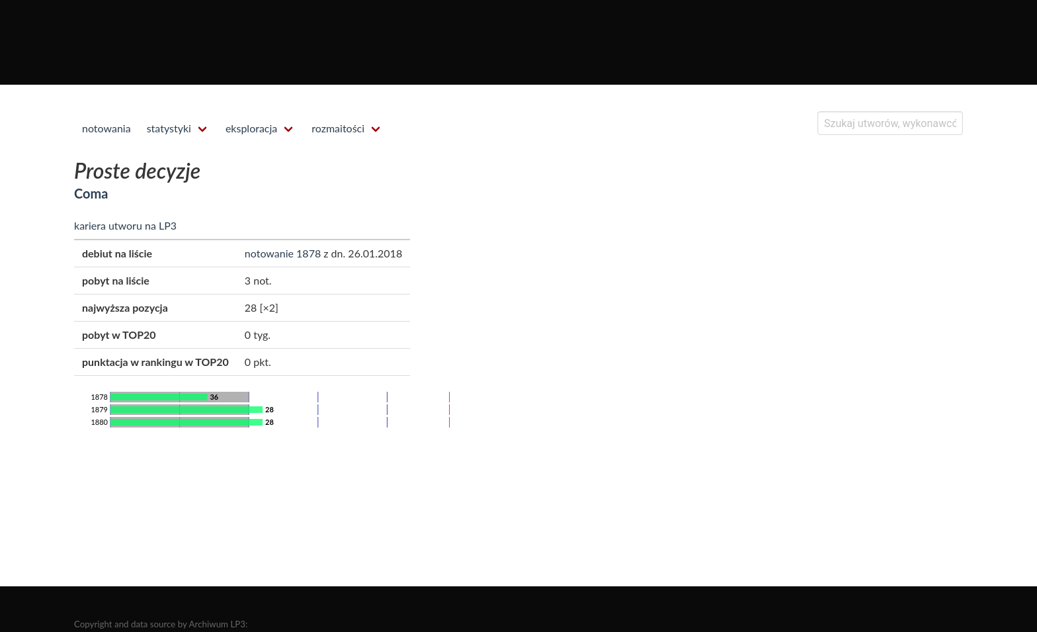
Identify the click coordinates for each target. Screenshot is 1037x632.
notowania (106, 128)
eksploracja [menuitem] (251, 128)
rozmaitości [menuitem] (337, 128)
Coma (91, 193)
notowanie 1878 (283, 253)
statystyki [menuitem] (169, 128)
